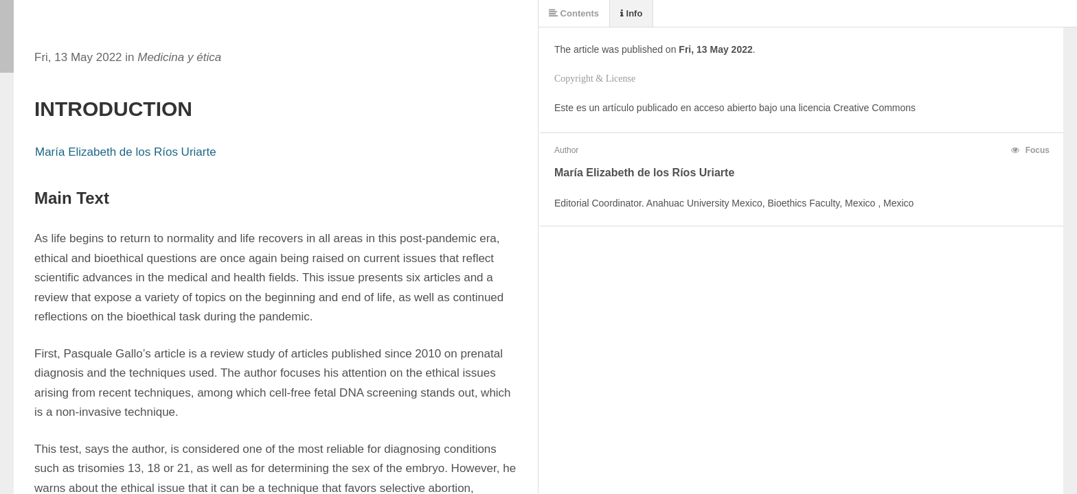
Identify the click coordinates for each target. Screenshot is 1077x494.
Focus (1030, 150)
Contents (574, 13)
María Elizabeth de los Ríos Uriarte (125, 151)
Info (631, 13)
